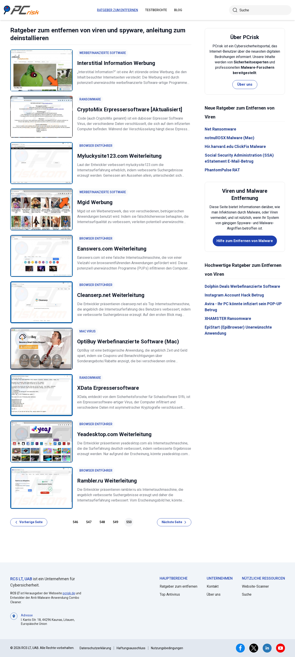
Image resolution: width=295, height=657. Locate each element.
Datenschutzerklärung (95, 648)
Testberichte (156, 10)
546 (75, 522)
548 (102, 522)
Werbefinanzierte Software (102, 53)
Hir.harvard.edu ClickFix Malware (235, 146)
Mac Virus (87, 331)
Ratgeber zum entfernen (178, 586)
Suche (247, 594)
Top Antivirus (170, 594)
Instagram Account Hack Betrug (234, 295)
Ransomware (90, 99)
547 (88, 522)
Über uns (244, 84)
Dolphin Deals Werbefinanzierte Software (242, 286)
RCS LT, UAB (21, 578)
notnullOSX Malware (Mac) (229, 137)
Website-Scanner (255, 586)
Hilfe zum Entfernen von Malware (245, 241)
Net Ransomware (220, 129)
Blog (178, 10)
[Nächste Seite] (174, 522)
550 (129, 522)
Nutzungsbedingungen (167, 648)
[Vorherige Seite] (28, 522)
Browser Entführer (95, 145)
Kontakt (213, 586)
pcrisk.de (69, 593)
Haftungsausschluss (131, 648)
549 (115, 522)
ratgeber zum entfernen (117, 10)
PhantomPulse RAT (222, 170)
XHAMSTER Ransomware (228, 318)
